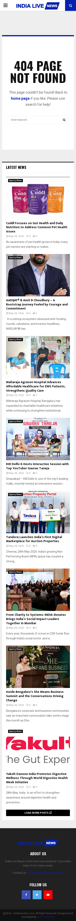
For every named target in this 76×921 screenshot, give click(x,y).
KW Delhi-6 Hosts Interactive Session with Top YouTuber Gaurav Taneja (37, 466)
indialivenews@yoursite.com (45, 872)
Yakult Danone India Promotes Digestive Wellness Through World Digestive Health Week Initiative (37, 778)
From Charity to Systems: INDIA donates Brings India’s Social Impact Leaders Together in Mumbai (36, 619)
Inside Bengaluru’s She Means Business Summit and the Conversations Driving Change (35, 696)
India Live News (46, 917)
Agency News (15, 180)
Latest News (16, 167)
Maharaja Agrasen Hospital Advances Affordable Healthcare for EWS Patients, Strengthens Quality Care (35, 386)
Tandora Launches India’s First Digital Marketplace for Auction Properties (34, 539)
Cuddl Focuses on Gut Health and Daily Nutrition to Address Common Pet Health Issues (36, 227)
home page (20, 98)
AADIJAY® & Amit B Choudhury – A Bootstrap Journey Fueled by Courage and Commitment (37, 305)
